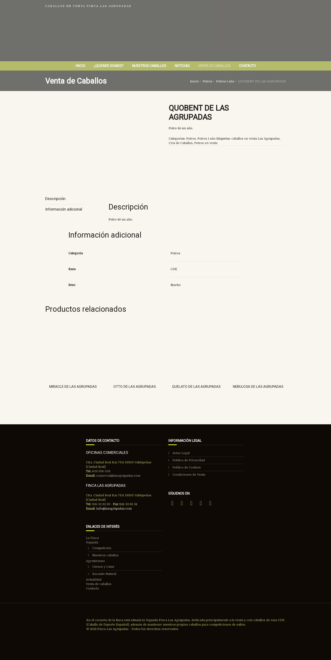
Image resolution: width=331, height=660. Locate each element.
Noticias (182, 66)
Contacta (92, 588)
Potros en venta (205, 143)
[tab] (65, 199)
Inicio (80, 66)
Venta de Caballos (214, 66)
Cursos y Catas (103, 566)
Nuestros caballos (105, 555)
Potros (207, 81)
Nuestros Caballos (149, 66)
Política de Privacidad (188, 460)
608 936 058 (100, 471)
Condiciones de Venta (188, 474)
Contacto (247, 66)
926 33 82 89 (100, 504)
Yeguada (92, 542)
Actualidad (93, 579)
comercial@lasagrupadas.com (118, 475)
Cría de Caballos (181, 143)
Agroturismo (95, 561)
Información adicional (63, 209)
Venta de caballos (98, 584)
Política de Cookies (186, 467)
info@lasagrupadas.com (114, 508)
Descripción (55, 198)
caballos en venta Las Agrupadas (255, 138)
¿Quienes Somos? (108, 66)
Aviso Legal (181, 453)
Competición (101, 548)
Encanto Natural (104, 574)
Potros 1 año (225, 81)
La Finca (92, 538)
